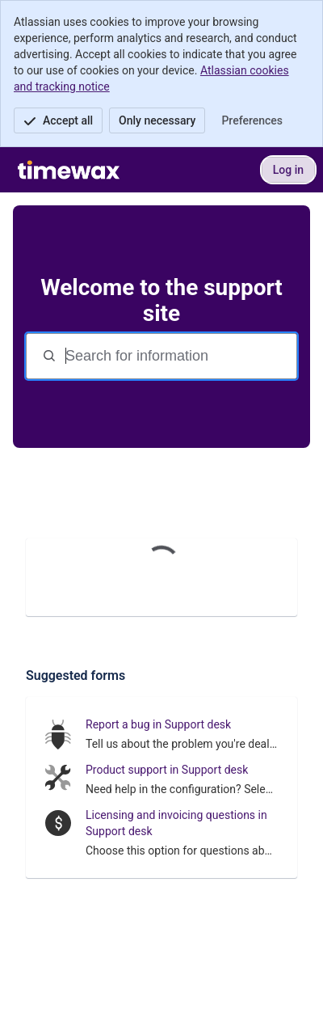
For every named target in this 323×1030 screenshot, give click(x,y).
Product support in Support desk (167, 769)
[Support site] (68, 170)
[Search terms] (179, 356)
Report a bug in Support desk (158, 724)
